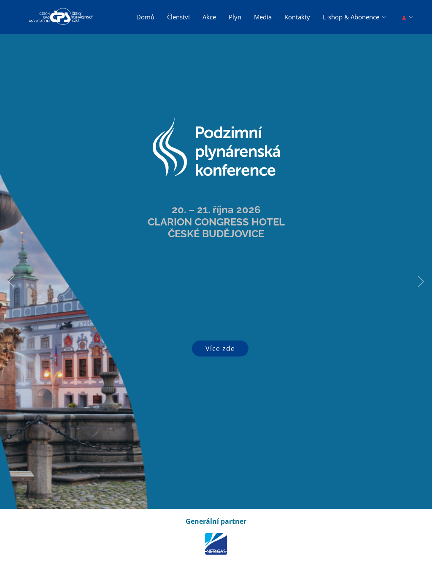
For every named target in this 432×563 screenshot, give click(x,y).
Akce (209, 17)
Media (263, 17)
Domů (145, 17)
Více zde (220, 348)
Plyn (235, 17)
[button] (11, 281)
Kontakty (297, 17)
